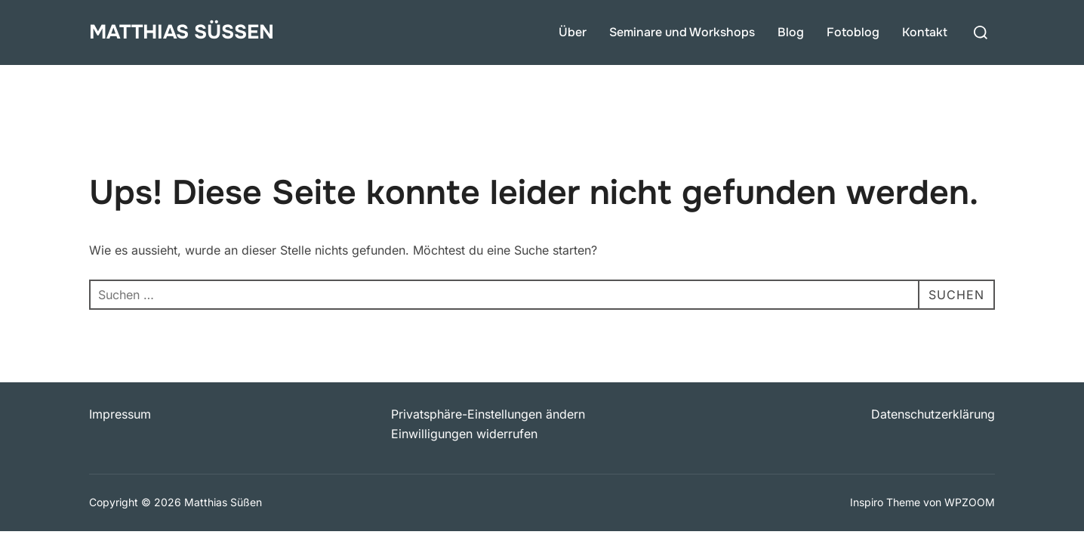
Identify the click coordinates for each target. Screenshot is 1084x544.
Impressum (120, 414)
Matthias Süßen (181, 32)
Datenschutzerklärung (933, 414)
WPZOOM (969, 502)
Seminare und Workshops (682, 32)
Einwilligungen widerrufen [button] (464, 433)
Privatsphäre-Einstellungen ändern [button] (488, 414)
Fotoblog (853, 32)
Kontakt (924, 32)
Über (573, 32)
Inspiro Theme (885, 502)
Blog (791, 32)
